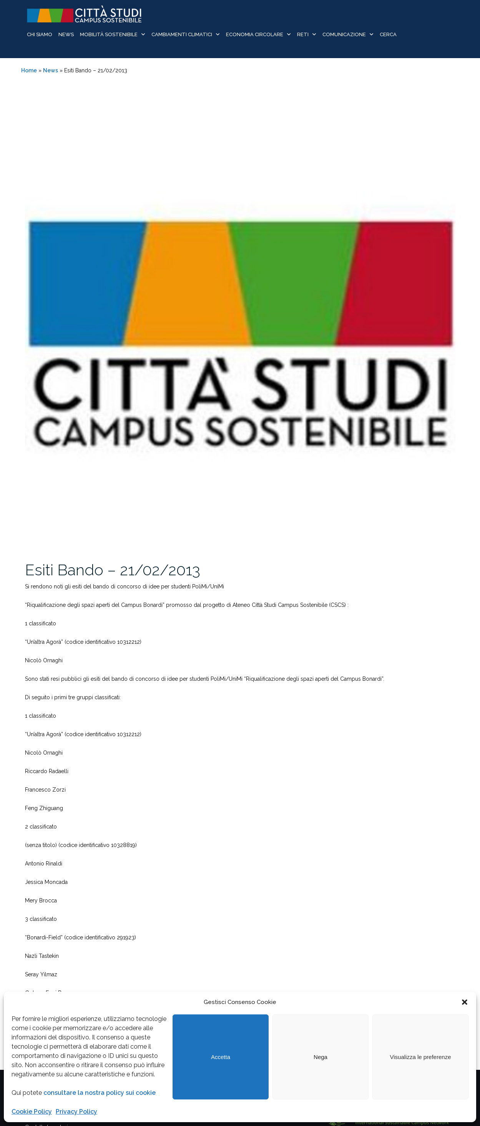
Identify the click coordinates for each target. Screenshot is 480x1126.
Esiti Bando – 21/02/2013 (112, 570)
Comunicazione (344, 34)
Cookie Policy (32, 1111)
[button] (464, 1002)
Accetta (220, 1057)
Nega (320, 1057)
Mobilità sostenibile (109, 34)
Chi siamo (39, 34)
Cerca (388, 34)
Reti (303, 34)
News (66, 34)
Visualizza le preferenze (420, 1057)
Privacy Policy (76, 1111)
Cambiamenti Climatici (181, 34)
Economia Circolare (254, 34)
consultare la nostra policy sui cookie (99, 1092)
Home (29, 70)
